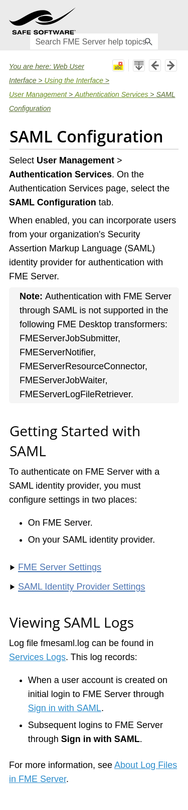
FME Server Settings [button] (55, 567)
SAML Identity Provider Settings (81, 587)
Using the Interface (73, 80)
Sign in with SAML (64, 708)
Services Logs (37, 657)
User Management (38, 94)
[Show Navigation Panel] (173, 21)
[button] (149, 41)
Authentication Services (111, 94)
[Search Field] (93, 41)
